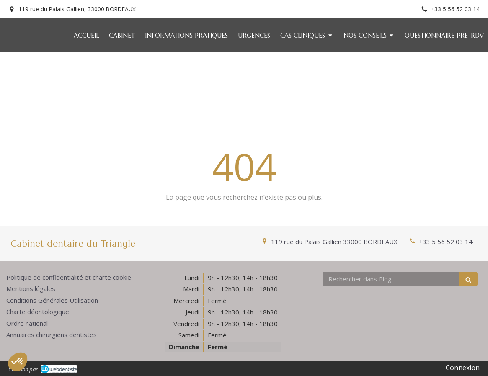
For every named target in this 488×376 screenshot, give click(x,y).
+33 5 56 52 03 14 (446, 241)
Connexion (463, 367)
